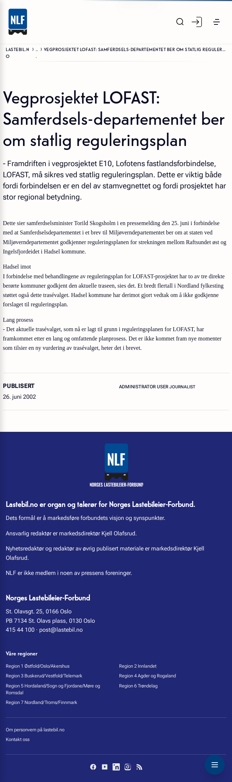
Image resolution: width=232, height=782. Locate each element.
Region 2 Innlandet (137, 666)
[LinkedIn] (116, 766)
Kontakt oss (17, 739)
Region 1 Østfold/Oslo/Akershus (37, 666)
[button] (216, 22)
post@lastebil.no (61, 629)
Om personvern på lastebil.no (35, 729)
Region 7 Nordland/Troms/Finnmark (41, 702)
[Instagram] (127, 766)
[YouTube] (104, 766)
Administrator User (144, 386)
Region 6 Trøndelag (138, 686)
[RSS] (139, 766)
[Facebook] (93, 766)
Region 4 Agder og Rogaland (147, 675)
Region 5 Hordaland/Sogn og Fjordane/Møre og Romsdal (53, 689)
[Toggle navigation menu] (215, 765)
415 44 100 (20, 629)
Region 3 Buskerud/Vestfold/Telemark (44, 675)
